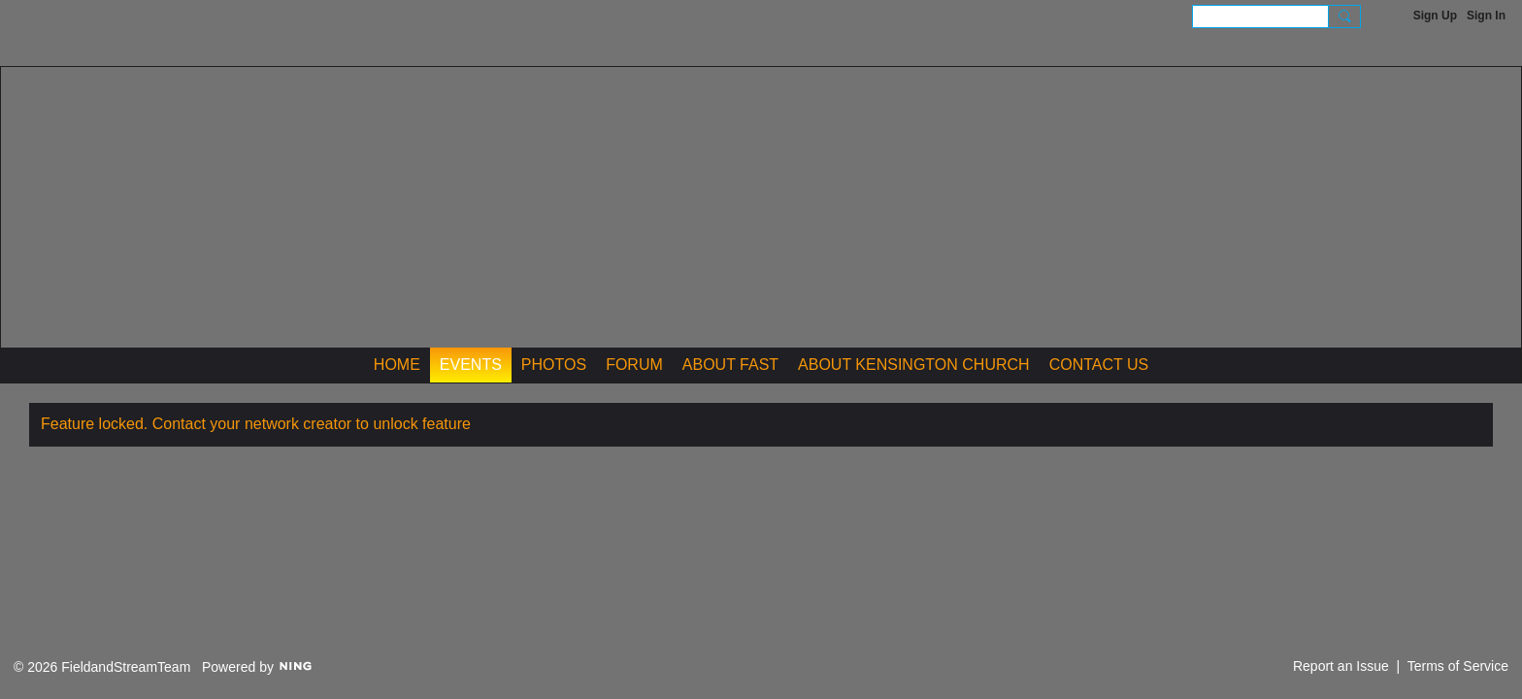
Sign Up (1435, 15)
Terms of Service (1457, 666)
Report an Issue (1341, 666)
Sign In (1486, 15)
